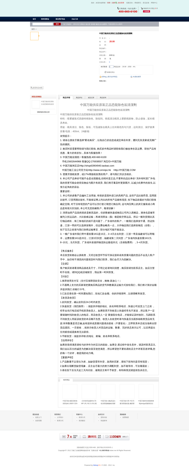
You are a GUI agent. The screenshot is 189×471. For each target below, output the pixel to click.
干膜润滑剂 (112, 24)
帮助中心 (154, 3)
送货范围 (38, 421)
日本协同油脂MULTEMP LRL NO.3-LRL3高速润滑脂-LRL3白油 (89, 403)
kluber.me (112, 450)
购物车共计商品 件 (151, 8)
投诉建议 (82, 421)
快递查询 (104, 421)
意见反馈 (146, 3)
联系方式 (60, 421)
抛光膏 (87, 24)
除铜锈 (93, 24)
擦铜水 (82, 24)
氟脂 (97, 24)
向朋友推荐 (137, 77)
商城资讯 (138, 3)
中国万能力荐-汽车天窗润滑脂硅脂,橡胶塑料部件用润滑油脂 (127, 403)
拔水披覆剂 (103, 24)
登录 (108, 3)
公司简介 (60, 417)
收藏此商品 (111, 72)
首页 (34, 19)
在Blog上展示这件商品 (109, 77)
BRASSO (76, 24)
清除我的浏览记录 (43, 112)
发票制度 (125, 417)
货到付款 (104, 417)
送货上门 (38, 417)
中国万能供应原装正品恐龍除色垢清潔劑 (47, 104)
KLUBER (119, 24)
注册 (113, 3)
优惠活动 (129, 3)
